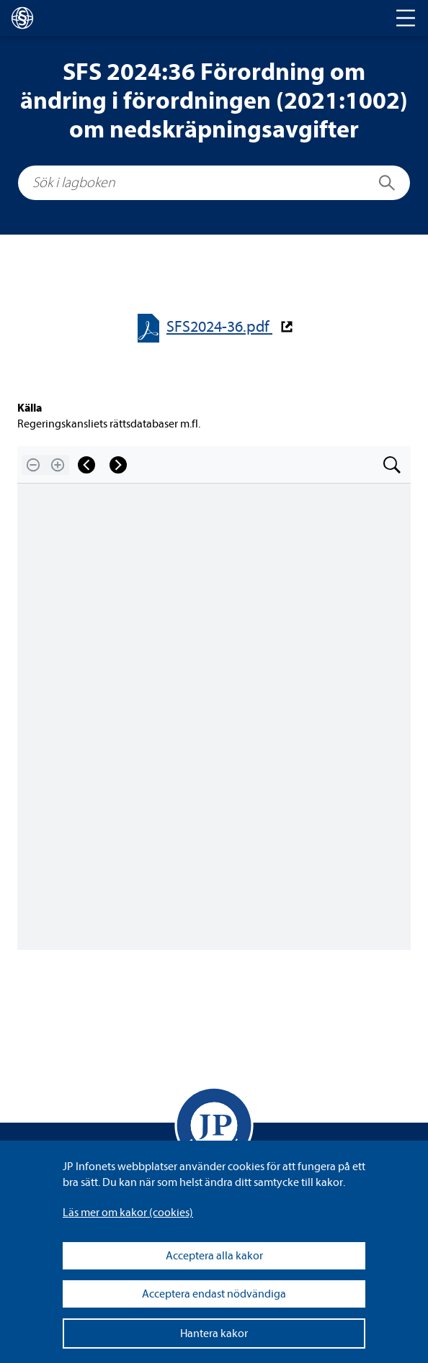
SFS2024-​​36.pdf (219, 327)
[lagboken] (22, 18)
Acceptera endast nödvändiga (214, 1293)
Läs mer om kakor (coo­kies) (128, 1212)
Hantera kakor (214, 1333)
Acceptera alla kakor (214, 1255)
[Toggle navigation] (405, 18)
